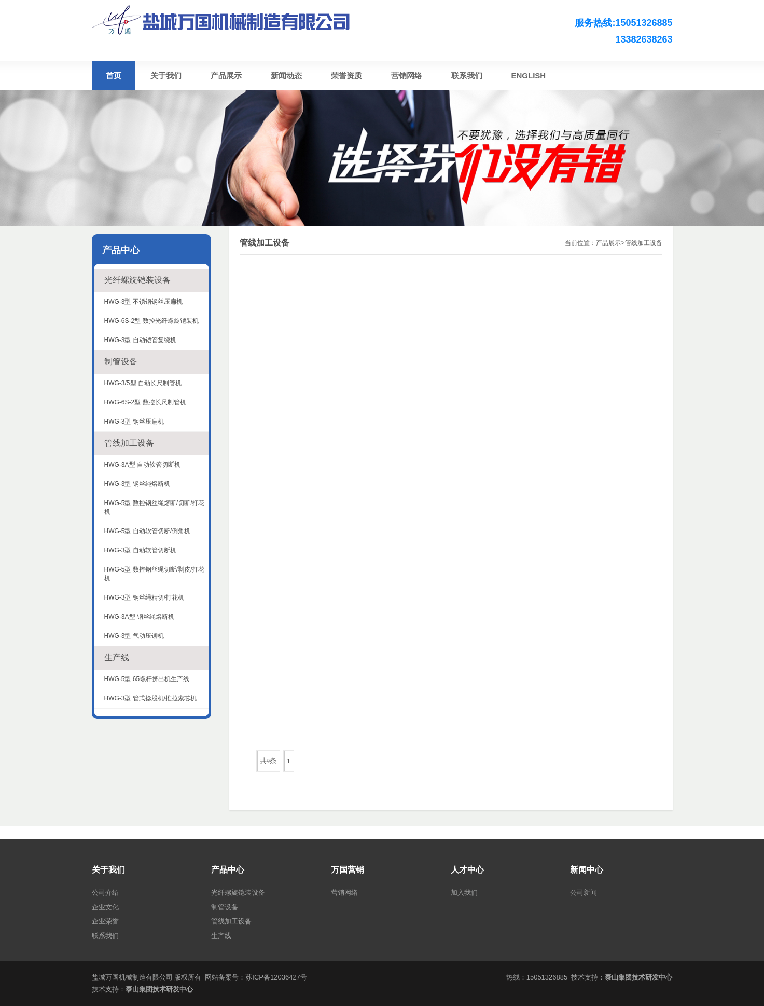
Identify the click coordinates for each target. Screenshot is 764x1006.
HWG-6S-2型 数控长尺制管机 (145, 402)
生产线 (116, 657)
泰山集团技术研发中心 (159, 989)
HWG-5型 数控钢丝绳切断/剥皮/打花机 (154, 574)
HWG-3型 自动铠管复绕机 (140, 340)
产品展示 (608, 243)
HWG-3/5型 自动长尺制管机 (143, 383)
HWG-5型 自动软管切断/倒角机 (147, 531)
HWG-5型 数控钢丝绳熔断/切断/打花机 (154, 507)
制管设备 (120, 361)
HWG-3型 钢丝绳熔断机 (137, 483)
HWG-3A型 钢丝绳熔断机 (139, 616)
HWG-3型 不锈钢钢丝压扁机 (143, 301)
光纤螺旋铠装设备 (137, 280)
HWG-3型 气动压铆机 (134, 636)
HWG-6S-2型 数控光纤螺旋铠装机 (151, 320)
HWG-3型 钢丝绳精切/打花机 (144, 597)
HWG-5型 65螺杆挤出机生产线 (147, 679)
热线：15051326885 (537, 977)
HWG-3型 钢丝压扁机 (134, 421)
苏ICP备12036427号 (276, 977)
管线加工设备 (643, 243)
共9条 (268, 761)
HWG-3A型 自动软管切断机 (142, 464)
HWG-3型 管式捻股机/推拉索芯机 (150, 698)
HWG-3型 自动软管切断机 (140, 550)
